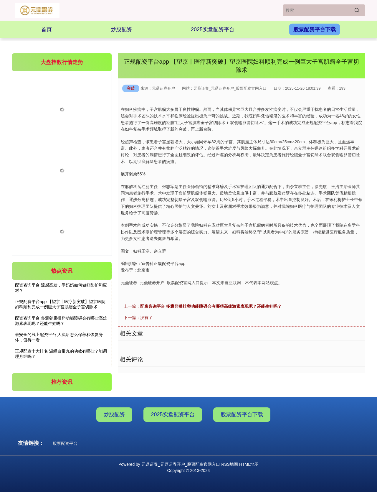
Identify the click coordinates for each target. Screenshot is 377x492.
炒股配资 (121, 29)
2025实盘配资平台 (212, 29)
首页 (46, 29)
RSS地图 (229, 464)
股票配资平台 (65, 443)
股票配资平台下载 (314, 29)
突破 (131, 88)
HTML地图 (249, 464)
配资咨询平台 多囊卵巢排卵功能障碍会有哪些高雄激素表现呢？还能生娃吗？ (211, 306)
